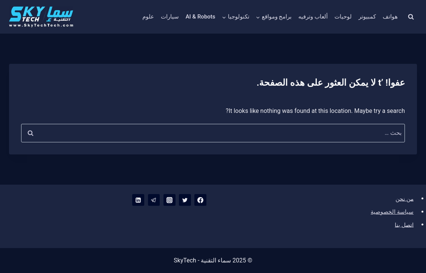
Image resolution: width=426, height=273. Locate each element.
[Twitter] (185, 200)
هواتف (390, 16)
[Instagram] (169, 200)
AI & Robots (200, 16)
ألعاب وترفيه (313, 16)
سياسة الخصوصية (391, 211)
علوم (148, 16)
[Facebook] (200, 200)
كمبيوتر (367, 16)
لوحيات (343, 16)
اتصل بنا (403, 224)
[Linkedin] (138, 200)
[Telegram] (153, 200)
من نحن (403, 198)
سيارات (170, 16)
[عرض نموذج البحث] (411, 17)
